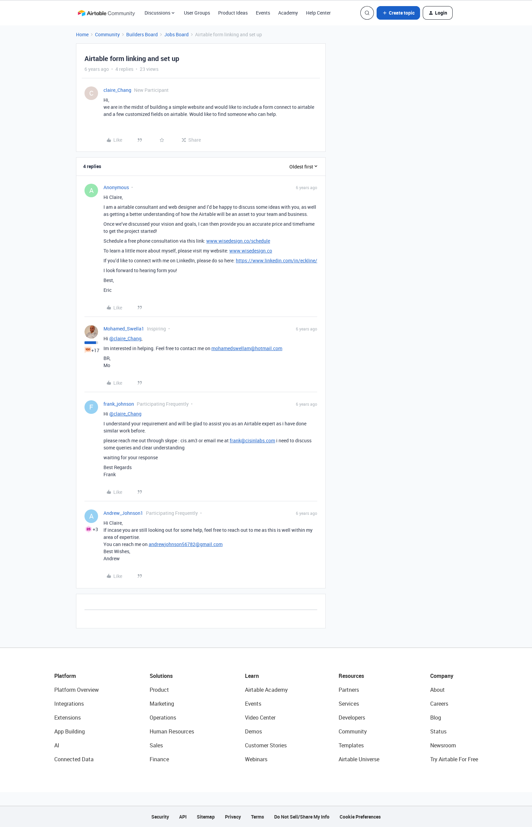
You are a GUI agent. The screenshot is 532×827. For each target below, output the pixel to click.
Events (263, 12)
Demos (253, 731)
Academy (288, 12)
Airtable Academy (266, 689)
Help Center (318, 12)
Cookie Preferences (360, 816)
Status (438, 731)
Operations (163, 717)
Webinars (256, 759)
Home (82, 34)
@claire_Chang (125, 338)
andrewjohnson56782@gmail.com (186, 544)
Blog (435, 717)
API (183, 816)
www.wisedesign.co (250, 250)
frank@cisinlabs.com (252, 440)
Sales (156, 745)
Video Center (260, 717)
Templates (351, 745)
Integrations (69, 703)
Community (107, 34)
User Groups (197, 12)
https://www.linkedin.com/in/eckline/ (276, 260)
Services (349, 703)
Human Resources (172, 731)
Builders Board (142, 34)
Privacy (233, 816)
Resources (351, 676)
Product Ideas (233, 12)
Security (160, 816)
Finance (159, 759)
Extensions (67, 717)
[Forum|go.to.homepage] (106, 13)
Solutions (161, 676)
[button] (398, 13)
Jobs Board (176, 34)
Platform (65, 676)
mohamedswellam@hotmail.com (246, 348)
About (437, 689)
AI (56, 745)
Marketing (162, 703)
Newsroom (443, 745)
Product (159, 689)
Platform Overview (76, 689)
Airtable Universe (359, 759)
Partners (349, 689)
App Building (69, 731)
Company (441, 676)
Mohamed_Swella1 (123, 328)
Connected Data (74, 759)
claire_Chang (117, 90)
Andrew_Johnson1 (123, 513)
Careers (439, 703)
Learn (252, 676)
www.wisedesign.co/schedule (238, 241)
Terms (257, 816)
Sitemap (206, 816)
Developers (352, 717)
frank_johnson (118, 404)
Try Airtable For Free (454, 759)
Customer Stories (266, 745)
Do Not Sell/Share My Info (301, 816)
